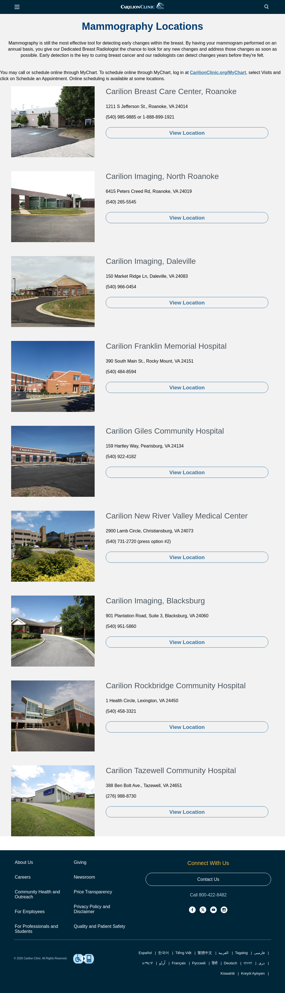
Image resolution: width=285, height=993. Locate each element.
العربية (223, 953)
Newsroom (84, 877)
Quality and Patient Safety (99, 926)
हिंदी (214, 963)
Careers (23, 877)
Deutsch (230, 963)
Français (179, 963)
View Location (187, 133)
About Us (24, 862)
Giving (80, 862)
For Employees (30, 911)
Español (145, 953)
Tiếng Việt (183, 953)
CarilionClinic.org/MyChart (218, 72)
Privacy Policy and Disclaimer (92, 909)
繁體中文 (205, 953)
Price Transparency (93, 891)
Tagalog (241, 953)
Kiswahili (227, 973)
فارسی (259, 953)
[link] (142, 7)
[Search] (267, 7)
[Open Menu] (17, 7)
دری (262, 963)
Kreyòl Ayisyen (253, 973)
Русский (198, 963)
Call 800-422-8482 (208, 895)
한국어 (163, 953)
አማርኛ (147, 963)
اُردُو (162, 963)
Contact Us (208, 879)
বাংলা (248, 963)
